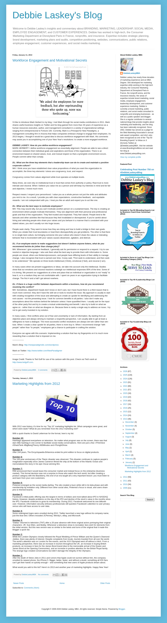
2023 (125, 382)
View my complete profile (130, 157)
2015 (125, 411)
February (129, 459)
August (128, 437)
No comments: (43, 574)
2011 (125, 481)
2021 (125, 390)
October (129, 429)
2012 (125, 477)
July (127, 440)
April (127, 451)
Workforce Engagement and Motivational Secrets (49, 60)
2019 (125, 397)
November (130, 426)
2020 (125, 393)
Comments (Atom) (31, 588)
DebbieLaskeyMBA (131, 73)
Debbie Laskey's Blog (57, 15)
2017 (125, 404)
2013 (125, 419)
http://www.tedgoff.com (22, 362)
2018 (125, 401)
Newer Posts (18, 583)
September (130, 433)
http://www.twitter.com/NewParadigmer (44, 350)
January (129, 462)
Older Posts (105, 583)
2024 (125, 379)
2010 (125, 484)
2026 (125, 371)
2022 (125, 386)
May (127, 448)
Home (62, 583)
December (130, 422)
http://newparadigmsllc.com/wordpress (41, 345)
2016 (125, 408)
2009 (125, 488)
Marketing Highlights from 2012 (36, 384)
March (128, 455)
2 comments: (43, 370)
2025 (125, 375)
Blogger (122, 609)
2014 (125, 415)
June (127, 444)
